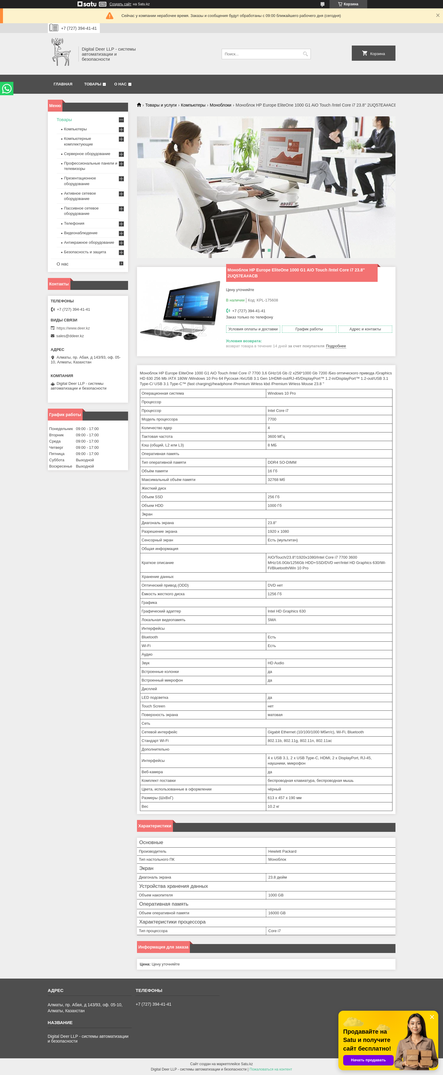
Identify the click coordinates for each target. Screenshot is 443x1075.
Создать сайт (121, 4)
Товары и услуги (161, 105)
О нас (120, 84)
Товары (92, 84)
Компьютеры (193, 105)
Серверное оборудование (87, 153)
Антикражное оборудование (89, 242)
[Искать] (305, 54)
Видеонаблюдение (81, 233)
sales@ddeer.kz (70, 336)
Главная (63, 84)
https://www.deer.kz (73, 328)
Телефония (74, 223)
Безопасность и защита (85, 252)
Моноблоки (220, 105)
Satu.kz (247, 1064)
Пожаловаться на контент (271, 1069)
